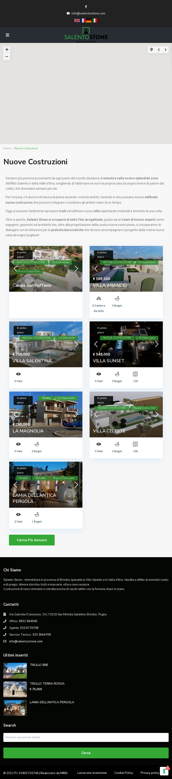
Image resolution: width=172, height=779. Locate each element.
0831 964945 (28, 621)
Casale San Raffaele (32, 285)
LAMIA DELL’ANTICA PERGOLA (52, 702)
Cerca (86, 753)
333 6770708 (29, 628)
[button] (89, 89)
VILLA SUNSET (108, 361)
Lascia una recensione (92, 773)
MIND (64, 773)
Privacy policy (150, 773)
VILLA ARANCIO (110, 285)
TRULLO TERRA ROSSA (47, 683)
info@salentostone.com (88, 13)
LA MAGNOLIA (28, 431)
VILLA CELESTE (109, 431)
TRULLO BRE (39, 665)
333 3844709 (41, 635)
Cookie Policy (123, 773)
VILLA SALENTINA (32, 361)
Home (7, 148)
